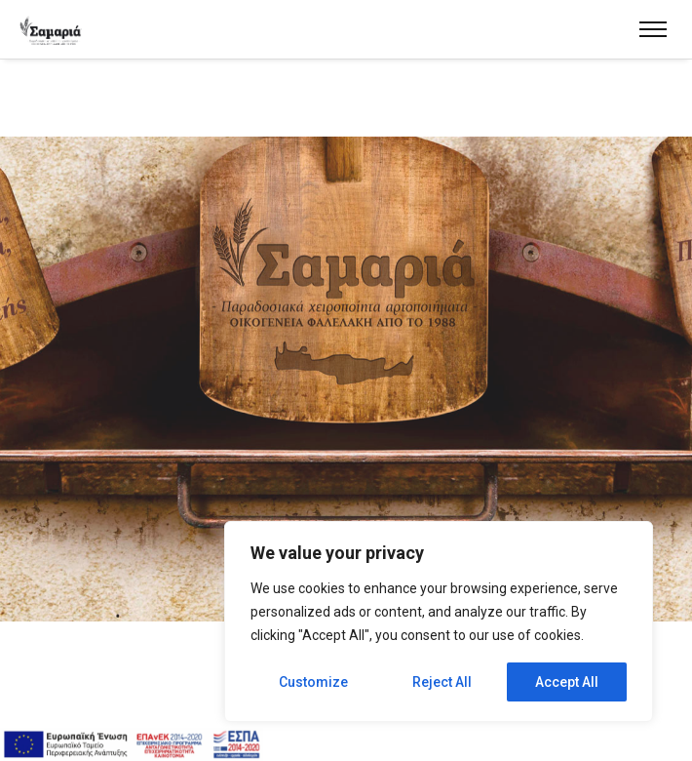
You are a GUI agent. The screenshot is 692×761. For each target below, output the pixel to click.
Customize (313, 682)
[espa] (131, 744)
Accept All (566, 682)
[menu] (653, 29)
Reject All (442, 682)
